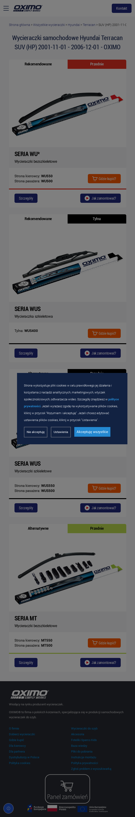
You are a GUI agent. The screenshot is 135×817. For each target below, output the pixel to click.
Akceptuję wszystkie (92, 432)
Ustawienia (61, 432)
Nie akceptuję (36, 432)
